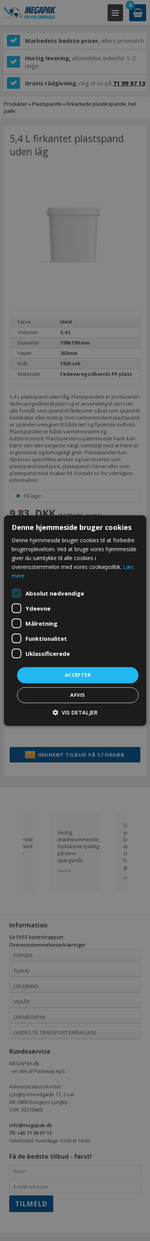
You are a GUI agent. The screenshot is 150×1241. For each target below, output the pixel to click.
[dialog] (75, 620)
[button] (75, 712)
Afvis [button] (77, 694)
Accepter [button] (78, 675)
